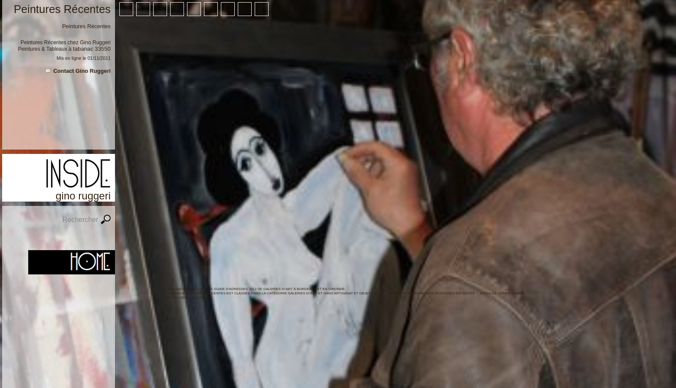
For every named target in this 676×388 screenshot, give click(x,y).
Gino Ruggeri (95, 42)
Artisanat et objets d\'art (359, 293)
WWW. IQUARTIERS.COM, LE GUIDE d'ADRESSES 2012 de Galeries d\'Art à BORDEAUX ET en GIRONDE (255, 289)
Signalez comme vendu (501, 293)
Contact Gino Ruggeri (82, 71)
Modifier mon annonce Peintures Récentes (432, 293)
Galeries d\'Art (302, 293)
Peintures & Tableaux (42, 49)
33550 (103, 49)
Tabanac (83, 49)
